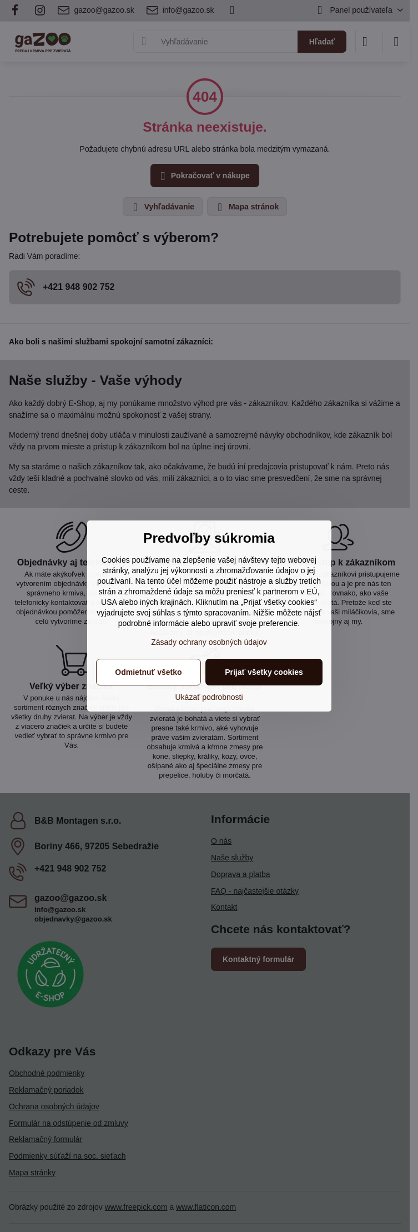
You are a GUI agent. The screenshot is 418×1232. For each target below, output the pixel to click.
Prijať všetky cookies (264, 672)
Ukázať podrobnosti (209, 697)
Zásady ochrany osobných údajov (209, 642)
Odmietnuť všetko (148, 672)
